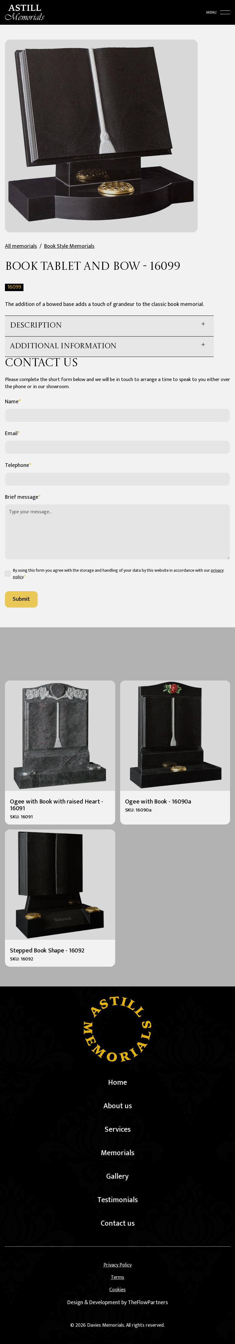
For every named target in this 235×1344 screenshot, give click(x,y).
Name (13, 402)
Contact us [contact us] (118, 1223)
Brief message (22, 497)
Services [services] (118, 1129)
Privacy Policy (117, 1265)
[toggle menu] (218, 9)
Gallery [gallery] (117, 1176)
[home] (24, 9)
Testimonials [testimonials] (117, 1200)
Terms (117, 1277)
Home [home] (117, 1082)
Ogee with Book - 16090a (158, 801)
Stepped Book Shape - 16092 (47, 950)
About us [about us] (117, 1106)
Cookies (117, 1290)
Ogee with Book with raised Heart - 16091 (56, 805)
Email (12, 434)
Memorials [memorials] (117, 1153)
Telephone (18, 465)
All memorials (21, 246)
